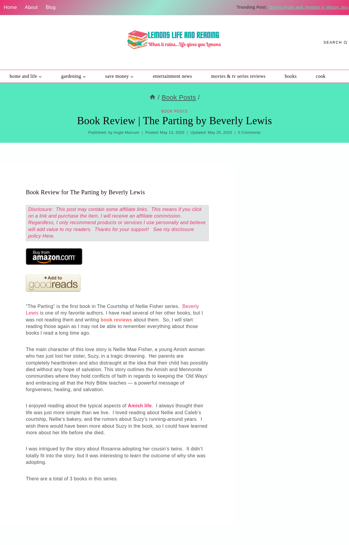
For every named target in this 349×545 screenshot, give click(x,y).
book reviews (116, 319)
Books (291, 76)
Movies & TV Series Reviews (238, 76)
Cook (320, 76)
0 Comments (249, 132)
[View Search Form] (335, 42)
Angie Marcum (126, 132)
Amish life (140, 405)
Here (48, 236)
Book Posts (174, 111)
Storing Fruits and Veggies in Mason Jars (308, 7)
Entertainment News (172, 76)
